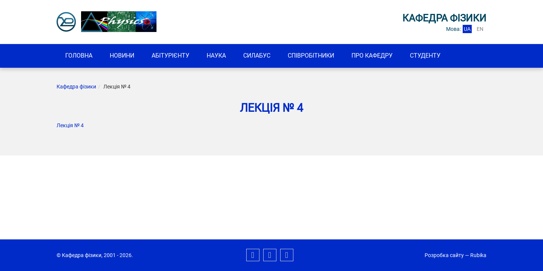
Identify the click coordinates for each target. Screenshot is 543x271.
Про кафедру (372, 55)
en (480, 29)
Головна (78, 55)
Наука (216, 55)
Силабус (256, 55)
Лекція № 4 (70, 125)
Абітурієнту (170, 55)
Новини (122, 55)
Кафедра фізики (76, 87)
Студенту (425, 55)
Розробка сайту (444, 255)
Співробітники (311, 55)
